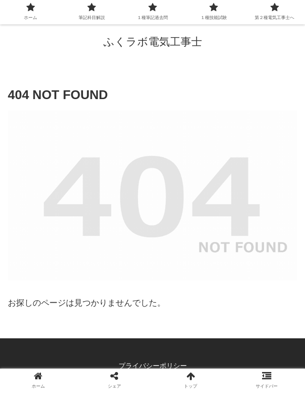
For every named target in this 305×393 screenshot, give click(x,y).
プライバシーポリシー (153, 366)
